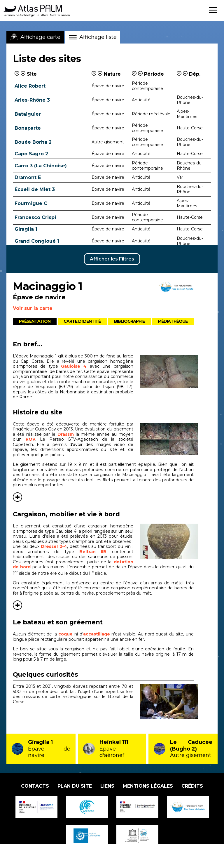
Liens (107, 786)
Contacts (35, 786)
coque (65, 634)
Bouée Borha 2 (33, 142)
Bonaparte (28, 128)
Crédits (192, 786)
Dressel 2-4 (54, 546)
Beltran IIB (92, 551)
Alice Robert (30, 86)
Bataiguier (28, 114)
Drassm (65, 434)
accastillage (96, 634)
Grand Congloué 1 (37, 241)
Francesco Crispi (35, 217)
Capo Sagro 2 (31, 154)
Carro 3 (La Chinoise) (41, 166)
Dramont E (28, 177)
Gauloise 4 (74, 366)
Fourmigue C (31, 203)
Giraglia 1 (26, 229)
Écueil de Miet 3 (35, 189)
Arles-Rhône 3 (32, 100)
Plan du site (74, 786)
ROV (30, 439)
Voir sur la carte (32, 308)
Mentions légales (148, 786)
